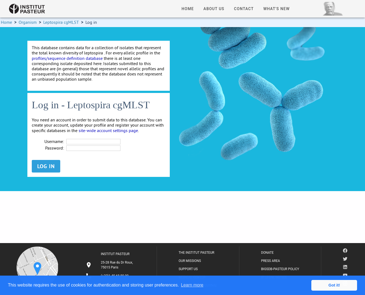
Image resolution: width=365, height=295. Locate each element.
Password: (54, 148)
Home (6, 22)
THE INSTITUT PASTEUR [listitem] (196, 253)
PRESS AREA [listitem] (270, 261)
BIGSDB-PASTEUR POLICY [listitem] (280, 269)
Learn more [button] (192, 285)
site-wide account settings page (108, 130)
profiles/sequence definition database (67, 58)
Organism (28, 22)
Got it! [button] (334, 285)
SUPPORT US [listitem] (188, 269)
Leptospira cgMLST (61, 22)
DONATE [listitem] (267, 253)
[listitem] (110, 264)
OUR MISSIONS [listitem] (190, 261)
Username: (54, 141)
